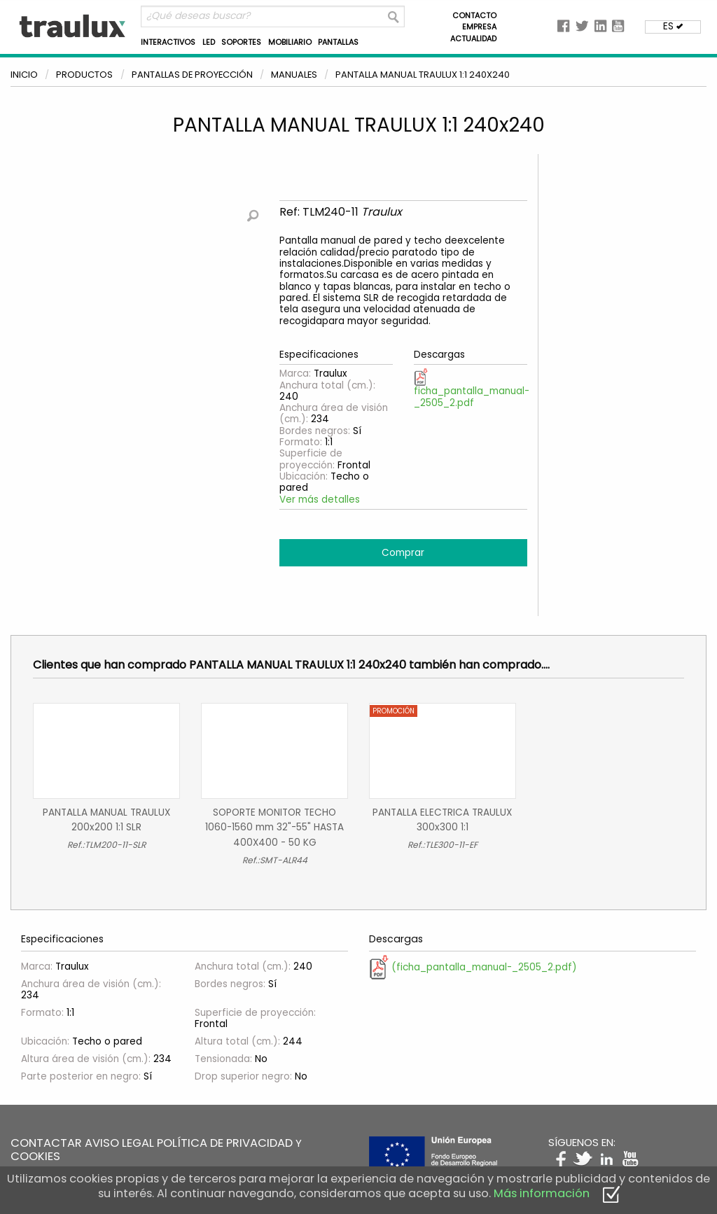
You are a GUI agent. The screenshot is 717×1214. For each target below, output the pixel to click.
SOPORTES (241, 42)
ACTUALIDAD (473, 39)
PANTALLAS (338, 42)
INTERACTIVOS (168, 42)
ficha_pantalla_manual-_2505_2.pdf (471, 389)
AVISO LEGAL (119, 1143)
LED (208, 42)
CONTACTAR (46, 1143)
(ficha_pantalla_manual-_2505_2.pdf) (473, 967)
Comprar (403, 552)
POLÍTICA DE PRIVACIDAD (225, 1143)
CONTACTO (474, 16)
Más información (542, 1193)
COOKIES (35, 1156)
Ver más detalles (319, 499)
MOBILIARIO (290, 42)
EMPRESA (479, 27)
